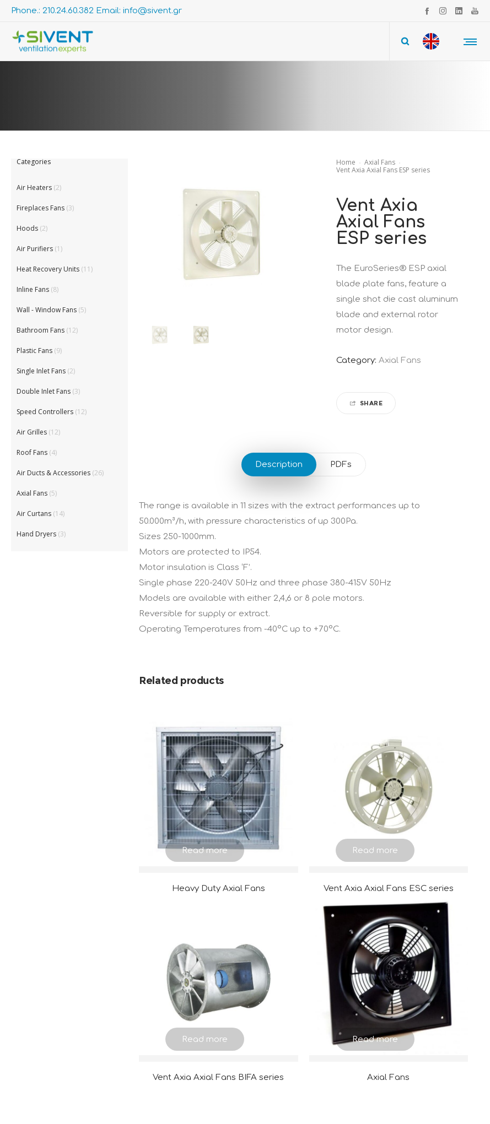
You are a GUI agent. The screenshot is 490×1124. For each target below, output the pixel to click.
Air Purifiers (35, 248)
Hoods (27, 228)
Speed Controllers (45, 411)
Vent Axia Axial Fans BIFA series (218, 1077)
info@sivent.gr (152, 10)
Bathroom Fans (40, 330)
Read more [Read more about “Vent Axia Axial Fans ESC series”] (375, 850)
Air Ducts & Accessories (53, 472)
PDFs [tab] (341, 464)
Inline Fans (33, 289)
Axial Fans (379, 162)
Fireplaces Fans (40, 208)
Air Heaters (34, 187)
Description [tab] (279, 464)
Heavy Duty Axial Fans (218, 888)
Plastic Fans (34, 350)
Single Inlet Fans (41, 371)
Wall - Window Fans (47, 309)
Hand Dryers (36, 534)
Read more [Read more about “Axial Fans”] (375, 1039)
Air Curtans (34, 513)
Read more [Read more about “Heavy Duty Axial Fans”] (205, 850)
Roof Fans (32, 452)
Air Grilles (32, 432)
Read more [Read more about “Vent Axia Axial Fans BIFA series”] (205, 1039)
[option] (159, 335)
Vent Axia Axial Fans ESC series (389, 888)
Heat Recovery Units (48, 269)
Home (346, 162)
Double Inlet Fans (44, 391)
